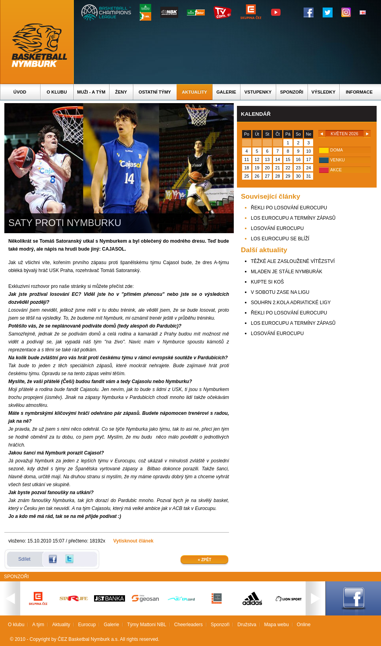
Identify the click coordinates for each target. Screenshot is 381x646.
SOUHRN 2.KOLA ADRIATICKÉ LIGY (291, 302)
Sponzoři (291, 92)
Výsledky (323, 92)
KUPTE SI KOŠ (267, 282)
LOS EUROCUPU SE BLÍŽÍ (280, 239)
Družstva (246, 624)
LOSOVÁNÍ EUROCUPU (277, 228)
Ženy (121, 92)
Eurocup (87, 624)
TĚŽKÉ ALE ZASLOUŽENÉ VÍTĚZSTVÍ (293, 261)
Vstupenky (257, 92)
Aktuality (194, 92)
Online (304, 624)
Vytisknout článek (133, 541)
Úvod (19, 92)
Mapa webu (276, 624)
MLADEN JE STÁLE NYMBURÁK (286, 271)
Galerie (226, 92)
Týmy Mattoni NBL (146, 624)
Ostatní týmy (155, 92)
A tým (38, 624)
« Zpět (205, 560)
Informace (359, 92)
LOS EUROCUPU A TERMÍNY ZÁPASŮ (293, 218)
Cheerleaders (188, 624)
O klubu (57, 92)
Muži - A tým (91, 92)
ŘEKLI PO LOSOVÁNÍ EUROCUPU (289, 208)
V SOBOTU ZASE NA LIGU (280, 292)
